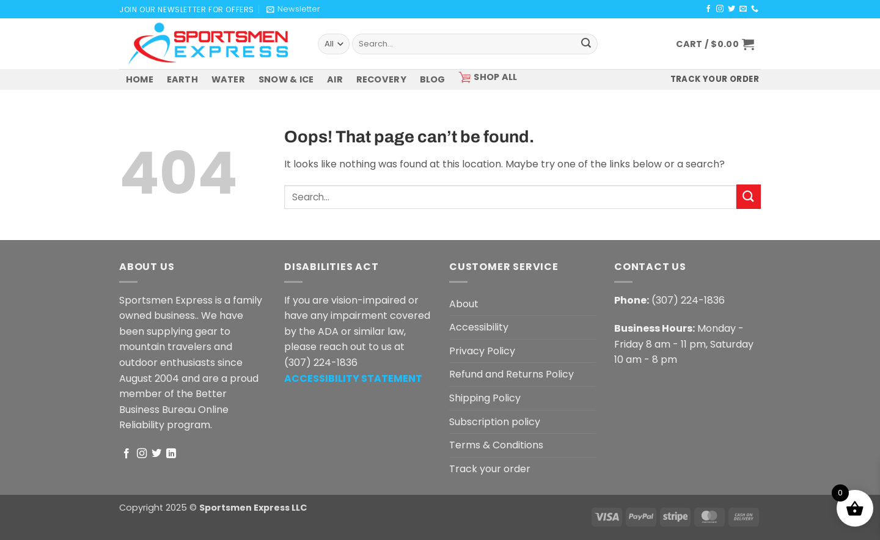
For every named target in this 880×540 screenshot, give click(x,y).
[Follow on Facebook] (708, 9)
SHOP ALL (487, 77)
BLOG (433, 80)
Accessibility (478, 327)
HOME (139, 80)
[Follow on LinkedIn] (171, 453)
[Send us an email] (743, 9)
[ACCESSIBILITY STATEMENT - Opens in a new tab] (353, 378)
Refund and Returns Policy (511, 374)
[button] (293, 9)
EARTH (182, 80)
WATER (228, 80)
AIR (335, 80)
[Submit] (586, 44)
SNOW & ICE (286, 80)
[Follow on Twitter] (731, 9)
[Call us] (754, 9)
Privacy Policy (482, 351)
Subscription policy (494, 422)
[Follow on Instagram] (720, 9)
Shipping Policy (485, 398)
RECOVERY (381, 80)
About (464, 304)
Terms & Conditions (496, 445)
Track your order (489, 469)
